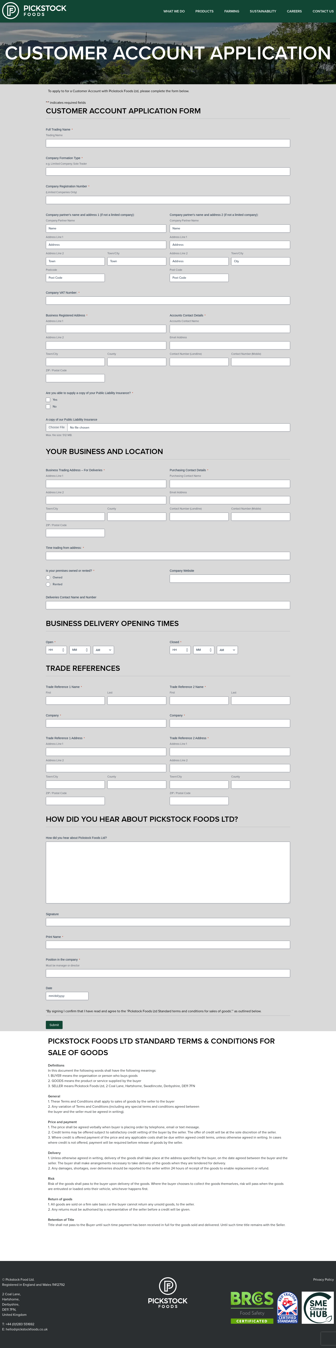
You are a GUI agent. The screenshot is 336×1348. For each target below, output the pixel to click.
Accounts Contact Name (184, 321)
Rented (57, 584)
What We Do (174, 11)
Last (109, 692)
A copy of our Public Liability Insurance (71, 419)
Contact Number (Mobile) (246, 354)
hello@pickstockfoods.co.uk (27, 1329)
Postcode (51, 270)
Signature (52, 914)
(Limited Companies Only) (61, 192)
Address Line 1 (54, 237)
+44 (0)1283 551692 (20, 1324)
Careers (294, 11)
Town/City (113, 253)
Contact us (323, 11)
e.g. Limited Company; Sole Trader (66, 163)
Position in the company (63, 960)
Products (204, 11)
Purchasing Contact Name (185, 476)
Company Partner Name (60, 220)
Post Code (176, 270)
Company (53, 716)
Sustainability (263, 11)
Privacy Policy (323, 1279)
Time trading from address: (65, 548)
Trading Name (54, 135)
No (55, 406)
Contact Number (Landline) (186, 354)
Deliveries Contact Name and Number (71, 597)
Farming (231, 11)
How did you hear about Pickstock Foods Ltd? (76, 837)
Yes (55, 400)
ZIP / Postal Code (56, 370)
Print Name (54, 937)
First (48, 692)
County (111, 354)
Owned (57, 577)
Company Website (182, 570)
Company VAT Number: (63, 293)
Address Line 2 (55, 253)
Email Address (178, 337)
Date (49, 988)
